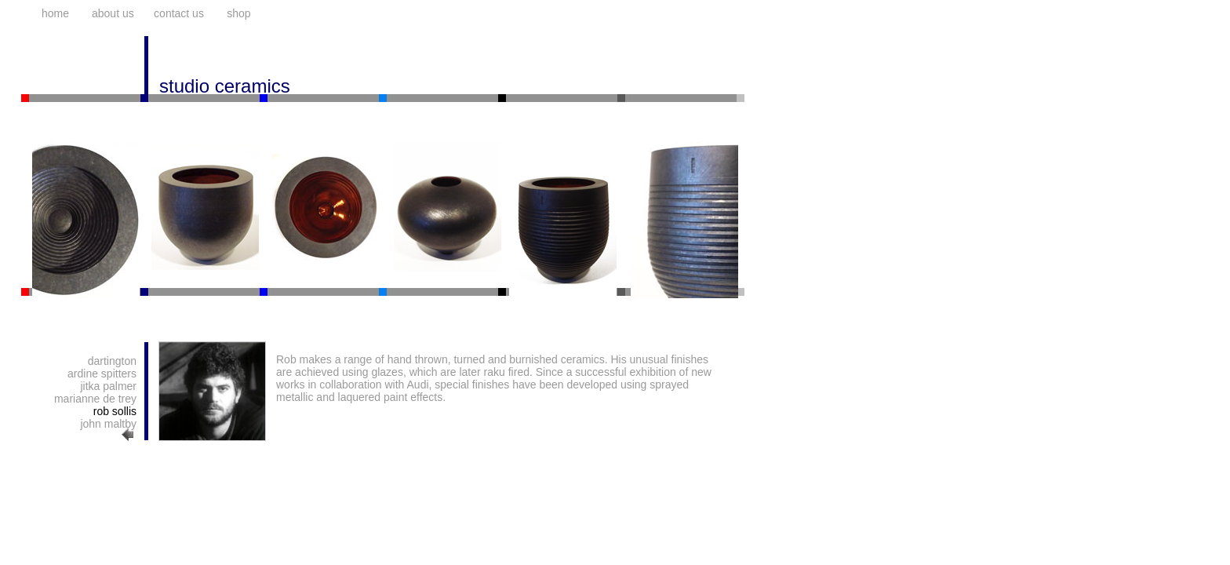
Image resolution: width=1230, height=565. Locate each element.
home (55, 13)
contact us (179, 13)
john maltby (108, 423)
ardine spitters (101, 373)
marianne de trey (95, 398)
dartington (112, 361)
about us (113, 13)
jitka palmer (108, 386)
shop (238, 13)
